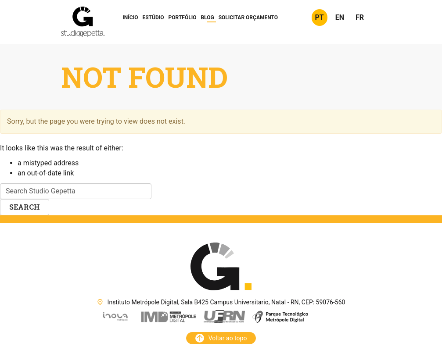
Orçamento (248, 17)
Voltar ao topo (227, 338)
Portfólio (183, 17)
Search (24, 206)
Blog (207, 17)
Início (130, 17)
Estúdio (153, 17)
